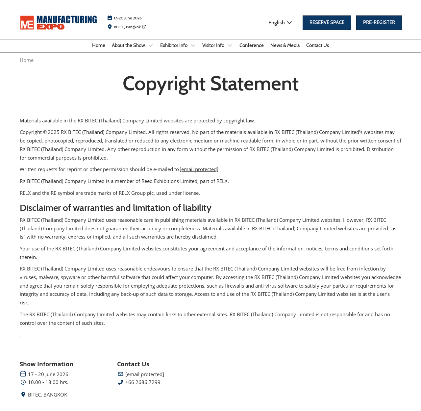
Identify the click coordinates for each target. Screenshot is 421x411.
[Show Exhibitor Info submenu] (193, 45)
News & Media (285, 45)
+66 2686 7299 (143, 382)
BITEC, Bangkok (130, 26)
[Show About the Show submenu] (151, 45)
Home (98, 45)
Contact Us (317, 45)
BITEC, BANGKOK (47, 395)
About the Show (129, 45)
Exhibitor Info (174, 45)
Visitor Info (213, 45)
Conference (251, 45)
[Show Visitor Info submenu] (230, 45)
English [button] (280, 22)
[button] (327, 22)
